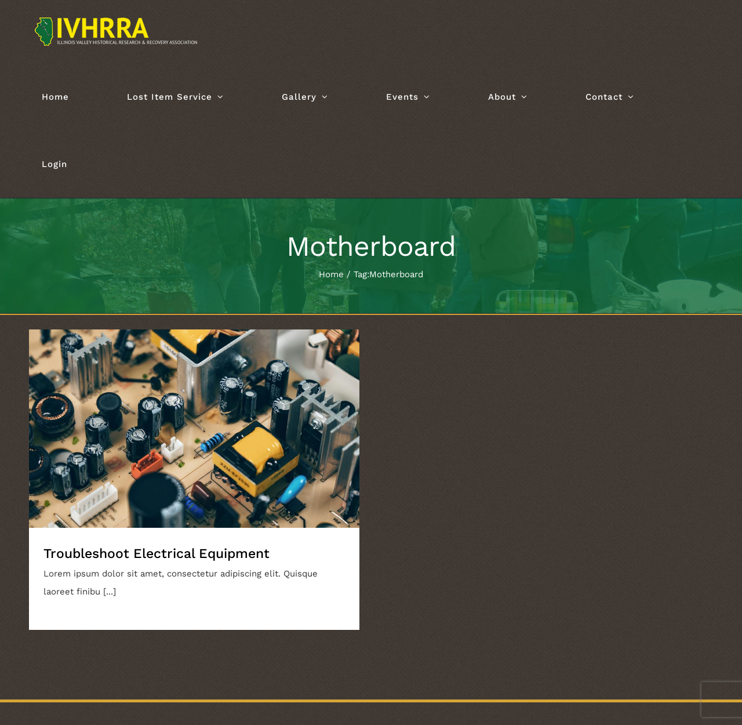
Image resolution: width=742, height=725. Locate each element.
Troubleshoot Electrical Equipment (156, 553)
